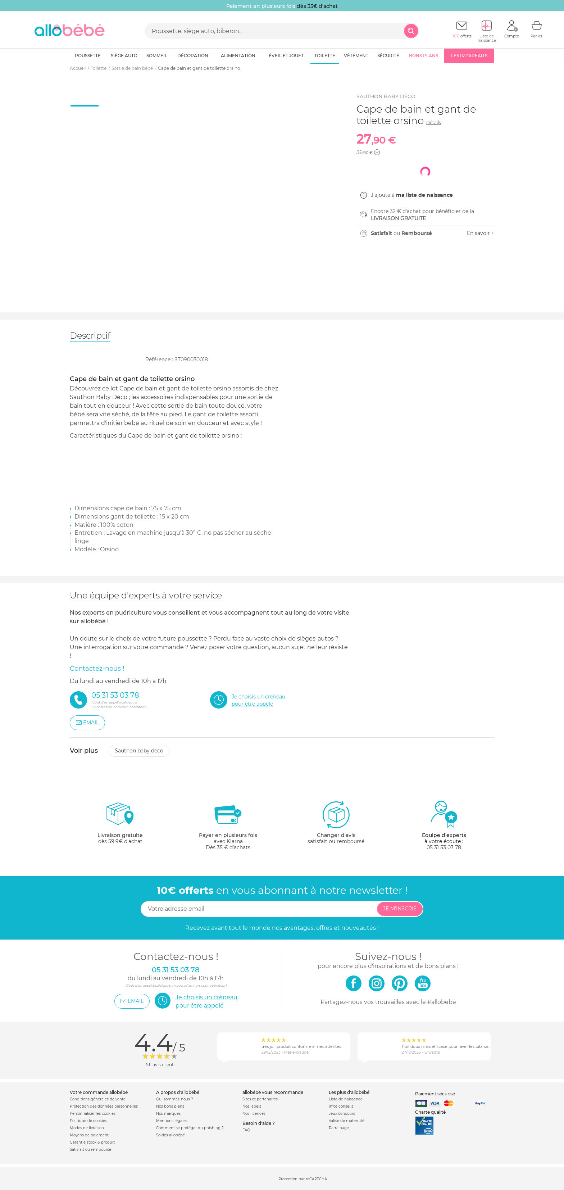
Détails (433, 122)
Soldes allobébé (170, 1135)
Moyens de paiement (89, 1135)
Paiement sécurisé (435, 1093)
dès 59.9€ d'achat (120, 825)
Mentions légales (171, 1120)
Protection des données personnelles (104, 1106)
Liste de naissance (346, 1099)
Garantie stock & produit (92, 1142)
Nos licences (253, 1113)
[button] (377, 152)
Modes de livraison (87, 1128)
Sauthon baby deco (139, 750)
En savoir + (480, 233)
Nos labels (251, 1106)
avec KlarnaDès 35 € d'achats (228, 825)
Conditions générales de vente (98, 1099)
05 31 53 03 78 (444, 847)
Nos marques (168, 1113)
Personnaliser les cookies (92, 1113)
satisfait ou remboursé (336, 822)
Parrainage (339, 1128)
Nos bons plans (170, 1106)
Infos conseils (341, 1106)
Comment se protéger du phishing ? (190, 1128)
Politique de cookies (88, 1120)
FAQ (246, 1130)
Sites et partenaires (260, 1099)
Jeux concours (342, 1113)
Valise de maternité (346, 1120)
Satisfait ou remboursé (90, 1149)
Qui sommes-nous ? (174, 1099)
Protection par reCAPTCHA (302, 1179)
